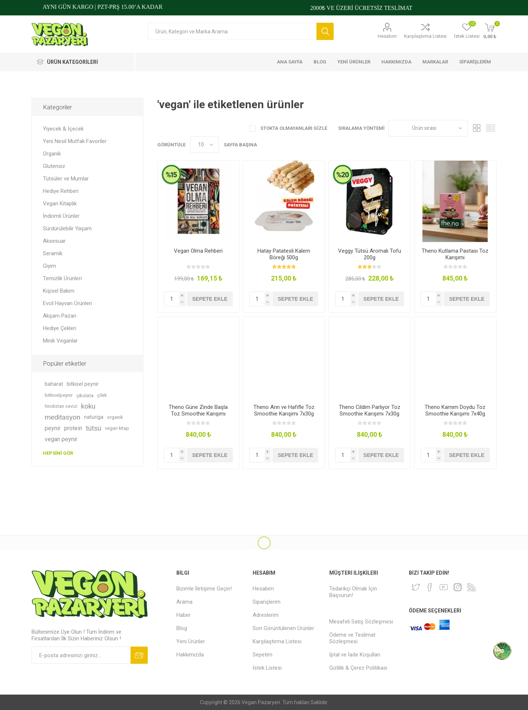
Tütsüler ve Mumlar (66, 178)
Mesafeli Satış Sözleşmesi (361, 621)
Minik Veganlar (60, 340)
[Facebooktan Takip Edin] (430, 587)
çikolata (85, 395)
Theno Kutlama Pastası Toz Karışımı (455, 254)
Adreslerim (266, 615)
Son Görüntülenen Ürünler (283, 628)
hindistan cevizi (61, 406)
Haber (183, 615)
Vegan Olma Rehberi (198, 251)
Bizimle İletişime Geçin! (204, 588)
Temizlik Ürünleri (62, 278)
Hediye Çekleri (59, 328)
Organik (52, 153)
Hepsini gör (58, 453)
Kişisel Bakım (58, 291)
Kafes (477, 128)
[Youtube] (444, 587)
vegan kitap (117, 428)
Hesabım (387, 36)
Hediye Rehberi (60, 191)
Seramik (52, 253)
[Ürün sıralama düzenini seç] (428, 128)
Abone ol (139, 655)
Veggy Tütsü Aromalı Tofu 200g (369, 254)
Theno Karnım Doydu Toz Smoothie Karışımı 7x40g (455, 410)
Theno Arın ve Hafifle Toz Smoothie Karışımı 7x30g (284, 410)
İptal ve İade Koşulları (354, 654)
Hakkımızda (190, 654)
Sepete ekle (209, 299)
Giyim (49, 266)
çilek (102, 395)
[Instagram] (457, 587)
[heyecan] (416, 587)
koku (88, 406)
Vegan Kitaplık (60, 203)
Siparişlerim (266, 602)
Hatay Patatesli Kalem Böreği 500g (283, 254)
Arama (325, 31)
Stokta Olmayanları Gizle (293, 128)
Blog (181, 628)
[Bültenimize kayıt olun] (81, 655)
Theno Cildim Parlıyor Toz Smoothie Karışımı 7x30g (369, 410)
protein (73, 428)
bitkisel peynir (83, 384)
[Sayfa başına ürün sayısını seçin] (204, 144)
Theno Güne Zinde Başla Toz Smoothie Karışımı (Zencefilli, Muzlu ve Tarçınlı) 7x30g (198, 417)
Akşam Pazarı (59, 315)
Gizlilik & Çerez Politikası (358, 668)
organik (115, 417)
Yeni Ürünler (190, 641)
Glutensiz (54, 166)
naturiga (93, 417)
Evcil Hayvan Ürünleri (67, 303)
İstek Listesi (267, 668)
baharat (54, 384)
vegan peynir (61, 439)
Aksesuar (54, 241)
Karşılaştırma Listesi (425, 36)
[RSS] (471, 587)
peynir (52, 428)
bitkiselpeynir (59, 395)
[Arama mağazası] (232, 31)
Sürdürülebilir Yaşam (67, 228)
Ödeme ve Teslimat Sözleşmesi (352, 638)
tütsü (93, 428)
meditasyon (62, 417)
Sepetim (262, 654)
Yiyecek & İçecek (63, 128)
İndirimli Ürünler (61, 216)
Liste (490, 128)
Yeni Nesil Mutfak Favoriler (75, 141)
